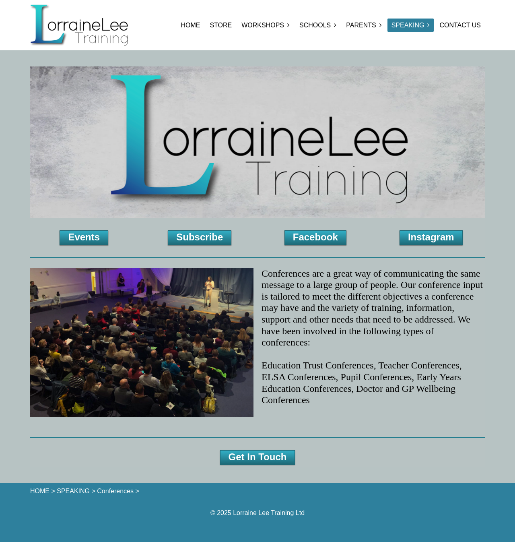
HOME (190, 25)
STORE (221, 25)
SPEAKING (407, 25)
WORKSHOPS (262, 25)
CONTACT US (460, 25)
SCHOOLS (315, 25)
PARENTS (361, 25)
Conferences (115, 491)
